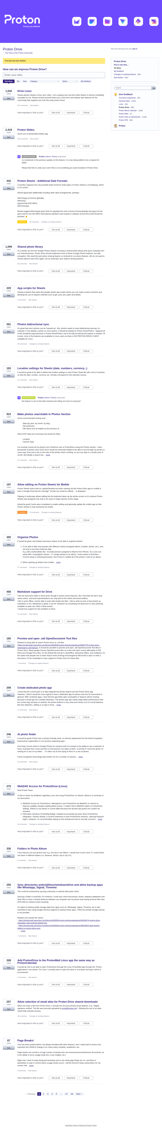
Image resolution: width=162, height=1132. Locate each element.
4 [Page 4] (52, 1094)
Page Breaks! (25, 1040)
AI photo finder (26, 734)
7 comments (21, 663)
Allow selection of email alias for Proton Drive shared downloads (57, 1001)
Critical (88, 113)
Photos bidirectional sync (33, 324)
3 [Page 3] (47, 1094)
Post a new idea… (121, 65)
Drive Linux (24, 91)
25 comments (22, 344)
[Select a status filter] (70, 81)
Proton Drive (124, 107)
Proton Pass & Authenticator (130, 117)
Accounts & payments (127, 98)
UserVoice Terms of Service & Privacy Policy (81, 1125)
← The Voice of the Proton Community (18, 53)
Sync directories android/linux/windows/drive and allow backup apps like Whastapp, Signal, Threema (60, 886)
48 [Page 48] (72, 1094)
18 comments (22, 762)
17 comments (22, 567)
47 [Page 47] (66, 1094)
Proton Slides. (26, 129)
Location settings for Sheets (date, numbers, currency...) (52, 368)
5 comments (21, 977)
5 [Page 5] (56, 1094)
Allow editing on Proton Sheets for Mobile (43, 484)
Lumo (121, 104)
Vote (8, 98)
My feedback (86, 81)
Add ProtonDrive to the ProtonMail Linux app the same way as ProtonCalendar (56, 961)
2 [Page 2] (43, 1094)
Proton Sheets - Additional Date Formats (42, 180)
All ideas (117, 68)
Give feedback (126, 94)
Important (72, 113)
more (48, 455)
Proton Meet (124, 114)
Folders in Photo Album (32, 848)
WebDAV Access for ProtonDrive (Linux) (42, 786)
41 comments (22, 380)
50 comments (22, 264)
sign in (134, 49)
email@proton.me (69, 1008)
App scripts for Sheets (31, 288)
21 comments (22, 460)
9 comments (21, 300)
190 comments (22, 139)
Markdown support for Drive (34, 591)
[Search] (153, 88)
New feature (34, 105)
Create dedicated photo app (34, 687)
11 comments (22, 614)
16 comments (22, 824)
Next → (79, 1094)
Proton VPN (123, 120)
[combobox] (133, 88)
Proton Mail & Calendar (128, 111)
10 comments (34, 512)
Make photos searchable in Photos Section (43, 414)
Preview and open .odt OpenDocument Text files (47, 638)
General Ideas (124, 101)
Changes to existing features (51, 222)
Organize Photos (27, 537)
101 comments (22, 105)
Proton (122, 126)
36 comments (34, 222)
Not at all (57, 113)
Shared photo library (30, 246)
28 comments (22, 1016)
